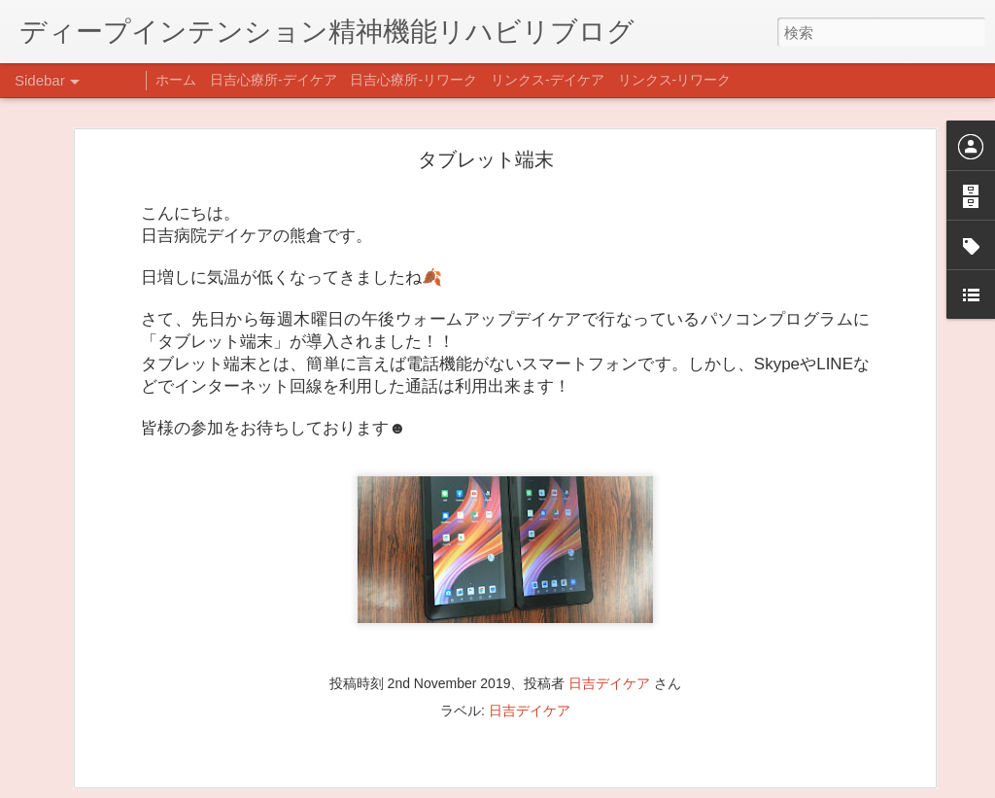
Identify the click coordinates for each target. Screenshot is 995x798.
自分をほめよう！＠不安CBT (123, 774)
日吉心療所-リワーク (413, 79)
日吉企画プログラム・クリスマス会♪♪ (147, 731)
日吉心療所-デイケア (273, 79)
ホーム (175, 79)
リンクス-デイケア (547, 79)
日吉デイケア (609, 587)
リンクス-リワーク (675, 79)
